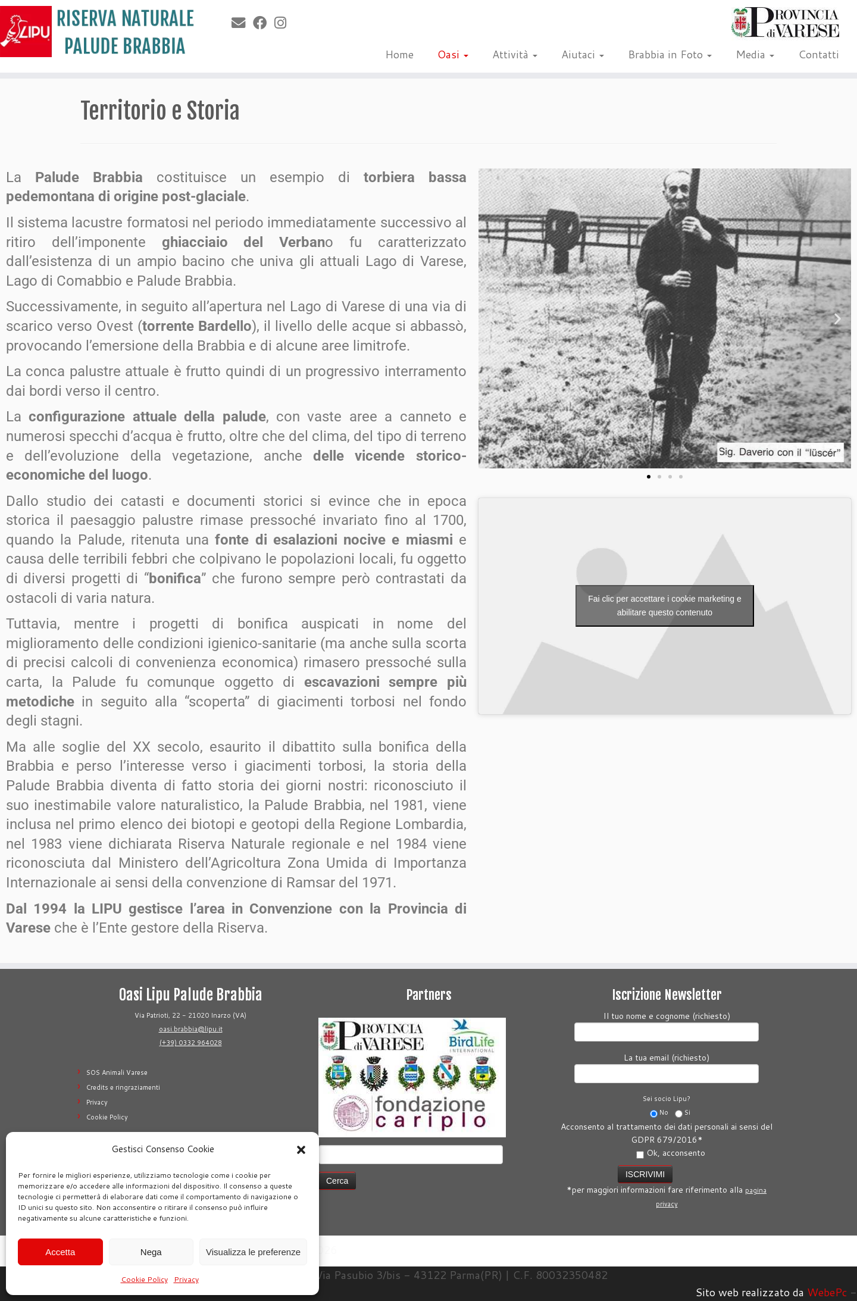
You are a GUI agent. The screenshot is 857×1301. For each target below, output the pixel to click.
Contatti (818, 54)
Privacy (186, 1279)
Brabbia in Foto (670, 54)
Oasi (452, 54)
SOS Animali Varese (117, 1072)
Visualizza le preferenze (253, 1252)
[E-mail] (242, 22)
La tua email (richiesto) (666, 1067)
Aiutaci (582, 54)
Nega (151, 1252)
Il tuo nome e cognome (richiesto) (666, 1025)
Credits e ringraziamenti (123, 1087)
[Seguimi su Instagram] (284, 22)
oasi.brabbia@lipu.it (191, 1029)
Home (399, 54)
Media (755, 54)
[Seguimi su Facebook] (263, 22)
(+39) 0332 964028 (190, 1042)
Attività (514, 54)
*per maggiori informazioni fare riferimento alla (667, 1185)
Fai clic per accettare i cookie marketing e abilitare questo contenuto (665, 605)
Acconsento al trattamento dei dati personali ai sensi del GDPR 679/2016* (666, 1140)
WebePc (827, 1292)
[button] (301, 1150)
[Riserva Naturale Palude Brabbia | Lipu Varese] (99, 31)
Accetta (60, 1252)
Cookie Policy (144, 1279)
